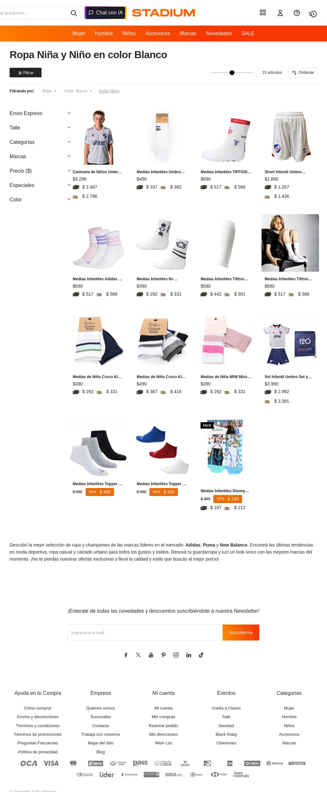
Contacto (100, 712)
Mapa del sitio (100, 730)
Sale (226, 704)
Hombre (104, 33)
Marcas (188, 33)
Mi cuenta (163, 695)
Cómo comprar (37, 695)
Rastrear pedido (164, 712)
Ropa (47, 91)
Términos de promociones (38, 721)
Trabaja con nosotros (100, 721)
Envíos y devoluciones (37, 704)
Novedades (219, 33)
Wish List (163, 730)
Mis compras (163, 704)
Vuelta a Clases (226, 695)
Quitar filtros (109, 91)
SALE (248, 33)
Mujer (78, 33)
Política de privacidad (38, 739)
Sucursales (100, 704)
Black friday (226, 721)
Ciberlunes (226, 730)
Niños (129, 33)
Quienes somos (100, 695)
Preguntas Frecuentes (37, 730)
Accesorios (157, 33)
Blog (100, 739)
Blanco (76, 91)
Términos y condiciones (38, 712)
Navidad (226, 712)
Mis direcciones (163, 721)
